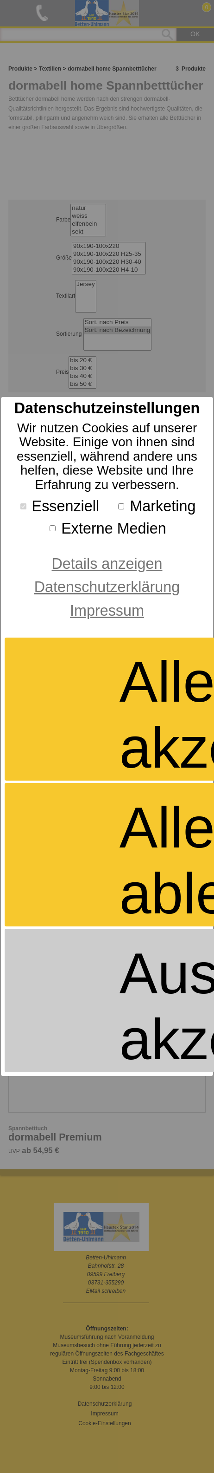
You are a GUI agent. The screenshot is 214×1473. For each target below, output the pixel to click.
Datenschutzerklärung (107, 587)
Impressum (107, 610)
